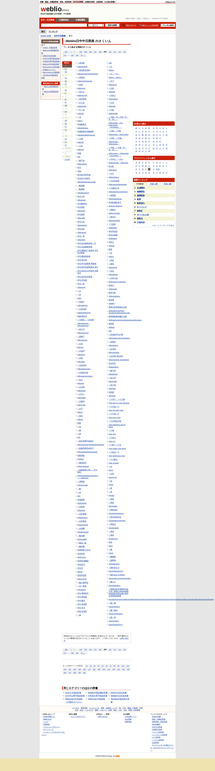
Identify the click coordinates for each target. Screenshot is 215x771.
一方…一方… (114, 74)
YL (66, 102)
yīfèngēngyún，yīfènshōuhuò (83, 324)
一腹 (79, 430)
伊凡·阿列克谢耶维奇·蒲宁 (87, 267)
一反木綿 (112, 349)
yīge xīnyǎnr (114, 463)
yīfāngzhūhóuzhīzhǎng (118, 192)
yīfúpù (80, 572)
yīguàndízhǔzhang (116, 513)
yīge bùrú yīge (114, 417)
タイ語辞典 (156, 737)
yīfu (78, 157)
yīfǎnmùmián (114, 352)
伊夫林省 (81, 554)
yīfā (110, 63)
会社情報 (128, 719)
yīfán (79, 171)
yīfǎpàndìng (113, 367)
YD (66, 78)
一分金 (80, 344)
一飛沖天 (112, 217)
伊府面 (111, 392)
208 (100, 52)
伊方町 (111, 166)
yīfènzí (80, 412)
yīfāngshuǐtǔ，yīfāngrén (118, 163)
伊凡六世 (81, 196)
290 (79, 672)
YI (65, 93)
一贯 (110, 488)
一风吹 (111, 260)
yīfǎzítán (112, 389)
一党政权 (81, 77)
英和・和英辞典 (66, 2)
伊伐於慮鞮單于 (115, 202)
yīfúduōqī (81, 510)
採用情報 (128, 722)
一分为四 (81, 387)
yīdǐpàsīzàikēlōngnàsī (86, 135)
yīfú (78, 496)
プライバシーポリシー (51, 727)
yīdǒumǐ (80, 150)
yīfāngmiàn (113, 113)
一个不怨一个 (114, 407)
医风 (110, 249)
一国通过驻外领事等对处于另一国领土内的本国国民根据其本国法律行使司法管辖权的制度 (118, 592)
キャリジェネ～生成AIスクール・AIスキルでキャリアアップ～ (162, 747)
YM (66, 105)
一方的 (111, 88)
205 (85, 52)
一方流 (111, 103)
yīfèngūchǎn (82, 340)
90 (118, 666)
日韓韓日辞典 (90, 2)
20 (91, 666)
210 (110, 52)
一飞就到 (112, 224)
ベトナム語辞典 (158, 740)
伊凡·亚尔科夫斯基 (84, 277)
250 (128, 669)
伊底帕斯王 (81, 124)
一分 (79, 291)
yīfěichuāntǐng (114, 296)
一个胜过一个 (114, 452)
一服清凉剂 (81, 463)
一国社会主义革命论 (117, 575)
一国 (110, 549)
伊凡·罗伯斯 (82, 280)
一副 (79, 434)
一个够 (111, 430)
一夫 (79, 492)
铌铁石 (140, 218)
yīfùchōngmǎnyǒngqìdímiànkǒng (90, 445)
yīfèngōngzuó (83, 333)
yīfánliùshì (81, 200)
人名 (120, 710)
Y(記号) (67, 159)
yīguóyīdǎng (114, 621)
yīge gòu (112, 434)
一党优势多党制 (83, 70)
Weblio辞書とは (49, 716)
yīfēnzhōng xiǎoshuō (117, 282)
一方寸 (111, 81)
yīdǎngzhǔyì (82, 95)
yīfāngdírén (113, 99)
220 (113, 669)
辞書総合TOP (170, 2)
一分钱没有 (81, 365)
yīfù (78, 437)
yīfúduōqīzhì (82, 518)
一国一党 (112, 617)
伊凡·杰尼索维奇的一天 (86, 243)
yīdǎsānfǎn (81, 106)
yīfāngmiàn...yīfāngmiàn (118, 134)
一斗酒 (80, 139)
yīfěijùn (112, 327)
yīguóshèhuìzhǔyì (116, 571)
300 (77, 55)
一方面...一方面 (115, 131)
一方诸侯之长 (114, 188)
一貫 (110, 492)
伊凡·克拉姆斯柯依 (84, 247)
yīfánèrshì (81, 287)
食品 (115, 710)
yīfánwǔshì (81, 232)
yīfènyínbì (81, 405)
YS (66, 124)
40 (98, 666)
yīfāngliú (112, 106)
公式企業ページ (131, 716)
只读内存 (141, 222)
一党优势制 (81, 99)
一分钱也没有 (82, 373)
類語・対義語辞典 (51, 2)
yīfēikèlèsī (113, 238)
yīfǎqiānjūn (113, 374)
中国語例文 (64, 20)
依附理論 (81, 455)
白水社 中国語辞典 (73, 693)
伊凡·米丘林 (82, 260)
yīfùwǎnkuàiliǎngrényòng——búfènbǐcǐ (87, 477)
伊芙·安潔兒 (82, 611)
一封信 (111, 271)
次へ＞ (83, 55)
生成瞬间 (141, 188)
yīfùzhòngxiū (82, 485)
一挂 (110, 481)
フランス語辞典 (158, 732)
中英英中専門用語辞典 (97, 696)
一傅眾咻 (81, 482)
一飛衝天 (112, 210)
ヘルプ (45, 722)
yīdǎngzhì (81, 88)
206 (90, 52)
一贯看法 (112, 524)
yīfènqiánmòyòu (84, 369)
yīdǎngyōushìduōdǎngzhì (87, 74)
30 (94, 666)
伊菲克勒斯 (113, 235)
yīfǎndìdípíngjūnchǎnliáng (119, 338)
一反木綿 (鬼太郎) (116, 356)
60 (106, 666)
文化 (76, 710)
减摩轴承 (141, 195)
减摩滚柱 (141, 191)
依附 (79, 423)
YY (66, 142)
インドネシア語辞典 (159, 735)
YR (66, 121)
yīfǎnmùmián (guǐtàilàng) (119, 360)
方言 (125, 710)
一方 (110, 67)
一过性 (111, 474)
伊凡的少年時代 (83, 178)
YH (66, 90)
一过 (110, 466)
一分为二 (81, 394)
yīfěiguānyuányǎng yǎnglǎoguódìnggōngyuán (119, 312)
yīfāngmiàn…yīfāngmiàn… (114, 143)
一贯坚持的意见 (115, 517)
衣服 (79, 153)
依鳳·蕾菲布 (82, 316)
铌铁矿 (140, 211)
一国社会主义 (114, 568)
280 (74, 672)
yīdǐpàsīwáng (82, 128)
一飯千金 (81, 160)
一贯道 (111, 499)
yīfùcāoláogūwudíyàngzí (87, 452)
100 (122, 666)
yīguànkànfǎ (114, 528)
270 (69, 672)
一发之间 (112, 378)
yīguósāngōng (114, 585)
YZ (66, 145)
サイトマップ (48, 729)
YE (66, 81)
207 (95, 52)
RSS (117, 756)
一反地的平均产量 (116, 335)
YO (66, 112)
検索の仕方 (47, 719)
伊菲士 (111, 242)
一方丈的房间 (114, 181)
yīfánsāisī (81, 218)
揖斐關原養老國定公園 (118, 316)
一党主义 (81, 92)
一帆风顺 (81, 186)
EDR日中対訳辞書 (118, 693)
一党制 (80, 85)
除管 (139, 199)
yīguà (111, 485)
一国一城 (112, 603)
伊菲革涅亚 (113, 231)
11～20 (154, 184)
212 (119, 52)
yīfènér (80, 419)
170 (89, 669)
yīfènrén (80, 383)
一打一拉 (81, 110)
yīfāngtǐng (113, 170)
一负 (79, 427)
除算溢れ (141, 203)
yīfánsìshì (81, 211)
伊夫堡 (80, 568)
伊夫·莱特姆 (82, 597)
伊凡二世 (81, 284)
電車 (102, 708)
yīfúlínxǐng (81, 557)
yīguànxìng (113, 539)
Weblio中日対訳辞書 (119, 696)
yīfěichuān (113, 289)
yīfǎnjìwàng (113, 345)
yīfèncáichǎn (82, 305)
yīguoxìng (113, 477)
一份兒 (80, 416)
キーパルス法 (143, 215)
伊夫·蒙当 (81, 601)
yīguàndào (113, 506)
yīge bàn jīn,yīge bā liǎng (119, 403)
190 (99, 669)
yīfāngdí (112, 92)
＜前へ (66, 52)
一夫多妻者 (81, 521)
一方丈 (111, 174)
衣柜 (110, 542)
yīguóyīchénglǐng (116, 614)
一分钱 (80, 358)
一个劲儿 (112, 438)
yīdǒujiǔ (80, 142)
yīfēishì (112, 246)
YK (66, 99)
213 (124, 52)
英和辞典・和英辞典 (159, 722)
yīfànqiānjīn (82, 164)
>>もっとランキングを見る (163, 225)
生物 (110, 710)
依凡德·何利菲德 (84, 175)
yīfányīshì (81, 240)
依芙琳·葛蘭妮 (83, 561)
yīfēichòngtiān (114, 213)
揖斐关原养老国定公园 (118, 307)
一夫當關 (81, 528)
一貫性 (111, 535)
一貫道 (111, 503)
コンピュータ (94, 708)
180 (94, 669)
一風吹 (111, 264)
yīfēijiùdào (113, 228)
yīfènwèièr (81, 398)
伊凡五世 (81, 229)
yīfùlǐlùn (80, 459)
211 (115, 52)
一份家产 (81, 336)
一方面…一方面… (116, 138)
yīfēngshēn (113, 275)
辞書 (41, 2)
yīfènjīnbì (81, 355)
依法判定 (112, 363)
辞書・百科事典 (134, 710)
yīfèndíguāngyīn (84, 313)
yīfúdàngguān (83, 532)
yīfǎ (110, 331)
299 (72, 55)
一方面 (111, 110)
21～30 (167, 184)
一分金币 (81, 351)
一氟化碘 (81, 536)
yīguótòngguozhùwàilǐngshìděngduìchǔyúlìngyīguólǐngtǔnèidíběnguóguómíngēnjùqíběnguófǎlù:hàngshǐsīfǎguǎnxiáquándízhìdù (161, 599)
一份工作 (81, 329)
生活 (81, 710)
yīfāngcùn (113, 85)
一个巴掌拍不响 (115, 421)
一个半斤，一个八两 (117, 399)
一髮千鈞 (112, 371)
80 (114, 666)
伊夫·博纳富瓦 (83, 593)
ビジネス (76, 708)
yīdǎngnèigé (82, 67)
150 (79, 669)
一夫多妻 (81, 507)
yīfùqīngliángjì (83, 466)
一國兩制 (112, 557)
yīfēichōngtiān (114, 221)
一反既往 (112, 342)
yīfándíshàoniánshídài (86, 182)
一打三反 (81, 103)
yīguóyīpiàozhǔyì (115, 625)
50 (102, 666)
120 (65, 669)
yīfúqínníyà (82, 579)
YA (66, 69)
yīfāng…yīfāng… (115, 77)
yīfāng (111, 70)
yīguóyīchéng (114, 607)
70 (110, 666)
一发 (79, 615)
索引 (43, 31)
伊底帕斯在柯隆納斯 (85, 131)
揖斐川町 (112, 293)
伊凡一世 (81, 236)
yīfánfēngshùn (83, 193)
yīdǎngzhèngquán (84, 81)
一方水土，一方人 (116, 159)
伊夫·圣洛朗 (82, 604)
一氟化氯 (81, 546)
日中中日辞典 (78, 2)
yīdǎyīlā (80, 113)
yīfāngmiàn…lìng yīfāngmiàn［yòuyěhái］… (116, 125)
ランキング (53, 31)
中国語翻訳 (80, 20)
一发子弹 (112, 385)
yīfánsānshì (82, 225)
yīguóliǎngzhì (114, 564)
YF (66, 84)
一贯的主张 (113, 510)
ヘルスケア (89, 710)
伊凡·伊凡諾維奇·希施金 (86, 264)
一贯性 (111, 531)
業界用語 (84, 708)
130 (69, 669)
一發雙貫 (112, 195)
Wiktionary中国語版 (96, 699)
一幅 (79, 489)
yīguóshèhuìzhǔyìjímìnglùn (120, 578)
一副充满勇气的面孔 (85, 441)
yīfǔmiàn (112, 396)
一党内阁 (81, 63)
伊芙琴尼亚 (81, 575)
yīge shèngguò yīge (117, 456)
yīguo (111, 470)
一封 (110, 253)
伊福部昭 (81, 500)
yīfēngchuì (113, 267)
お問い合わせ (103, 716)
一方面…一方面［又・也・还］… (118, 149)
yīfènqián (81, 362)
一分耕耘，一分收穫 (85, 320)
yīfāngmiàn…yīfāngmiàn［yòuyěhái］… (119, 154)
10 (87, 666)
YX (66, 139)
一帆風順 (81, 189)
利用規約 (46, 724)
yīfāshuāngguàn (115, 199)
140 (74, 669)
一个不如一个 (114, 414)
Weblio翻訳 (156, 724)
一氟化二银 (81, 543)
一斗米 (80, 146)
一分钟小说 (113, 278)
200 (104, 669)
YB (66, 72)
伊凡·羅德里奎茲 (84, 256)
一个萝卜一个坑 (115, 445)
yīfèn (79, 298)
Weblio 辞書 (45, 36)
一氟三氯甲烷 (82, 583)
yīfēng (111, 257)
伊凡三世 (81, 222)
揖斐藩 (111, 300)
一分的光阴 (81, 309)
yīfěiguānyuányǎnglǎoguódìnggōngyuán (125, 320)
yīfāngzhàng (114, 177)
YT (66, 127)
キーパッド (142, 207)
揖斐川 (111, 285)
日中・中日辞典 (47, 20)
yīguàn (111, 495)
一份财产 (81, 302)
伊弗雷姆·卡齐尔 (84, 550)
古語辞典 (99, 2)
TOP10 (140, 184)
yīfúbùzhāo (82, 503)
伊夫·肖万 (81, 608)
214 (65, 55)
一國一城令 (113, 610)
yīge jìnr (112, 441)
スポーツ (103, 710)
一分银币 (81, 401)
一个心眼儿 (113, 459)
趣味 (96, 710)
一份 (79, 295)
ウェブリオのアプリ (77, 716)
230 (118, 669)
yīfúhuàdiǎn (82, 539)
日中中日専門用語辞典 (75, 696)
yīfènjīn (80, 347)
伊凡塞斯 (81, 214)
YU (66, 130)
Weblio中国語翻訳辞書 (98, 693)
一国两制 (112, 560)
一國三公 (112, 582)
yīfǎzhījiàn (113, 381)
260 (65, 672)
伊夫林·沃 (81, 564)
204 (80, 52)
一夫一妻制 (81, 586)
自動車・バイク (112, 708)
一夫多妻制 (81, 514)
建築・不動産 (133, 708)
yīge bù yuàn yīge (116, 410)
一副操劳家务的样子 (85, 448)
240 (123, 669)
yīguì (111, 546)
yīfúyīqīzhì (81, 590)
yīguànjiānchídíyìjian (117, 521)
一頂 (79, 117)
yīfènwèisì (81, 391)
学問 (141, 708)
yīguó (111, 553)
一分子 (80, 409)
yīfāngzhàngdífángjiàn (118, 184)
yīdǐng (79, 121)
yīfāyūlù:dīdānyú (115, 206)
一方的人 (112, 95)
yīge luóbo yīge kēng (117, 449)
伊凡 (79, 167)
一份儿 (80, 380)
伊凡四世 (81, 207)
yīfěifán (112, 303)
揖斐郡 (111, 324)
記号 (158, 169)
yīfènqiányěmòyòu (85, 376)
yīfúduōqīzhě (82, 525)
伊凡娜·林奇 (82, 204)
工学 (124, 708)
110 (127, 666)
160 (84, 669)
